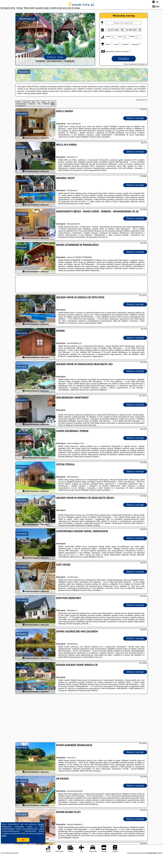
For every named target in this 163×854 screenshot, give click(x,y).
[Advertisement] (81, 718)
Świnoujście (21, 113)
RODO (4, 836)
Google (41, 824)
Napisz (160, 853)
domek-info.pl (81, 5)
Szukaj (123, 58)
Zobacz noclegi (135, 118)
